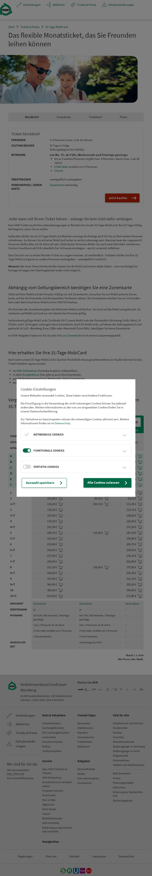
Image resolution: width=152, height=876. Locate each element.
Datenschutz (62, 423)
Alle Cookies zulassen (110, 482)
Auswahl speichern (43, 482)
